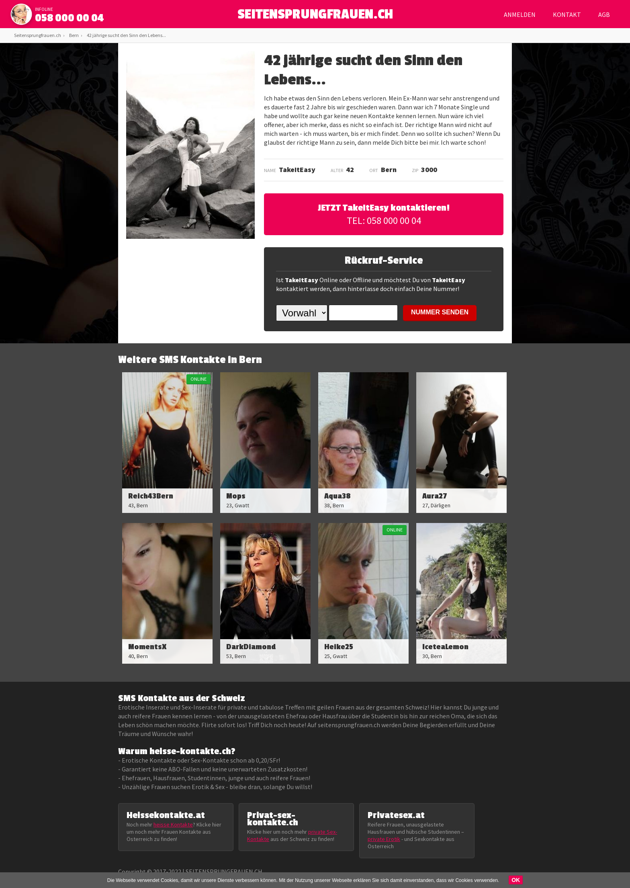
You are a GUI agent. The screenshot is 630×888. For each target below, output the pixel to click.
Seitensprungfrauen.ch (37, 35)
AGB (604, 14)
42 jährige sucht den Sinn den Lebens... (126, 35)
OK (515, 880)
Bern (74, 35)
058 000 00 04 (69, 18)
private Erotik (384, 839)
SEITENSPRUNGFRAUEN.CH (315, 16)
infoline (44, 9)
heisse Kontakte (173, 824)
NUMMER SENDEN (439, 312)
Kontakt (567, 14)
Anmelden (520, 14)
